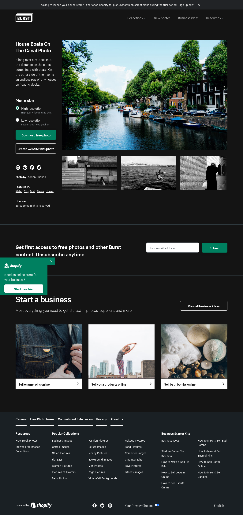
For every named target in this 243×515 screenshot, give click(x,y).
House (50, 191)
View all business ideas (204, 305)
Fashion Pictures (98, 440)
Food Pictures (133, 446)
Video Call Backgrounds (102, 478)
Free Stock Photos (27, 440)
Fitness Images (134, 472)
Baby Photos (59, 478)
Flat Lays (57, 459)
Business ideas (188, 17)
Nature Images (97, 446)
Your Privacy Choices (142, 505)
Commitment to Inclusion (75, 418)
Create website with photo (36, 148)
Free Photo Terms (42, 418)
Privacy (101, 418)
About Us (116, 418)
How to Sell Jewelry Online (173, 474)
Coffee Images (60, 446)
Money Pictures (97, 453)
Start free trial (23, 288)
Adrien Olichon (37, 177)
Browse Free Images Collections (28, 448)
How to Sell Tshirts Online (172, 485)
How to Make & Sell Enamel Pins (209, 453)
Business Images (62, 440)
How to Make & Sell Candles (209, 474)
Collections (136, 17)
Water (19, 191)
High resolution (31, 108)
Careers (21, 418)
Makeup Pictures (135, 440)
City (26, 191)
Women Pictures (62, 465)
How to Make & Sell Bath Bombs (212, 442)
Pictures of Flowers (64, 472)
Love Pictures (133, 465)
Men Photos (95, 465)
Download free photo (35, 134)
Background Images (100, 459)
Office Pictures (61, 453)
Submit (215, 247)
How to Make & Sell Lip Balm (175, 463)
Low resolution (31, 120)
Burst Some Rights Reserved (33, 205)
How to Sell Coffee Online (209, 463)
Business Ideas (170, 440)
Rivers (40, 191)
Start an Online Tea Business (172, 453)
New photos (162, 17)
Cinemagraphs (133, 459)
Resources (215, 17)
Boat (32, 191)
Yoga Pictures (96, 472)
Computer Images (135, 453)
